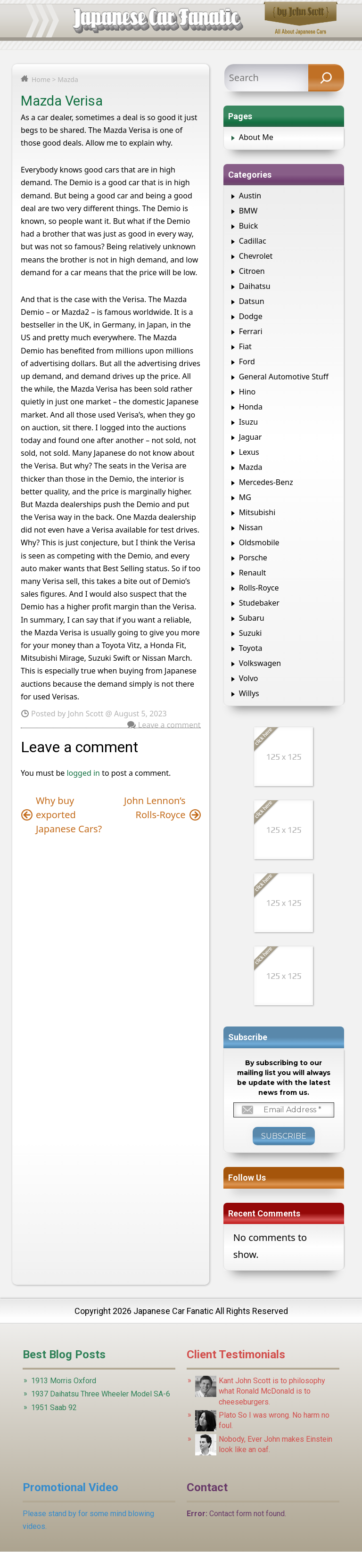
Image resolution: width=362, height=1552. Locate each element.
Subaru (251, 618)
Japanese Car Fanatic (173, 1311)
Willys (249, 693)
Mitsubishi (257, 512)
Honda (251, 407)
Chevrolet (256, 256)
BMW (248, 210)
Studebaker (259, 603)
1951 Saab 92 (54, 1407)
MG (245, 497)
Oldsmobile (259, 542)
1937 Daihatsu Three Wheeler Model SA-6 (100, 1393)
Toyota (251, 648)
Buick (248, 226)
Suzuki (250, 633)
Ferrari (251, 331)
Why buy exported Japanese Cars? (69, 814)
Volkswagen (260, 663)
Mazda (68, 79)
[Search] (326, 77)
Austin (250, 195)
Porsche (253, 557)
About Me (256, 137)
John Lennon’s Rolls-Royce (155, 807)
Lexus (249, 452)
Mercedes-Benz (266, 482)
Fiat (245, 346)
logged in (83, 773)
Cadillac (252, 241)
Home (41, 79)
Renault (252, 572)
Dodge (251, 316)
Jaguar (250, 437)
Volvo (248, 678)
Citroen (252, 271)
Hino (247, 391)
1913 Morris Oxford (63, 1380)
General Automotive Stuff (284, 376)
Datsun (251, 301)
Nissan (251, 527)
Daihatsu (255, 286)
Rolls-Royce (259, 588)
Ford (247, 361)
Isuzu (248, 422)
